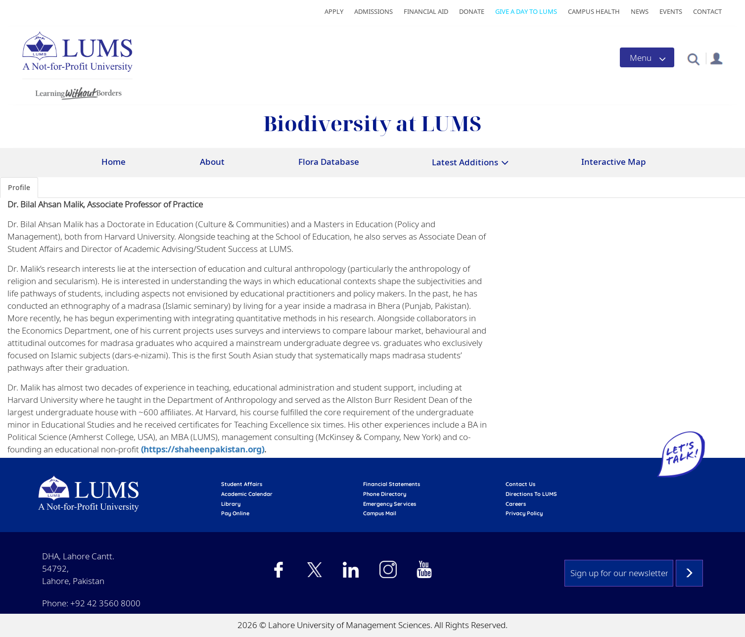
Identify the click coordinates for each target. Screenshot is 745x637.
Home (113, 161)
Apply (334, 11)
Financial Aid (426, 11)
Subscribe (689, 573)
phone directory (384, 493)
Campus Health (594, 11)
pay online (235, 513)
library (230, 503)
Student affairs (241, 484)
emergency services (389, 503)
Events (670, 11)
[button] (693, 58)
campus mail (379, 513)
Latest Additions (465, 162)
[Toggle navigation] (647, 57)
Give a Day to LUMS (526, 11)
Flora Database (328, 161)
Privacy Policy (524, 513)
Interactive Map (613, 161)
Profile (19, 187)
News (640, 11)
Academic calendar (247, 493)
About (212, 161)
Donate (471, 11)
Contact (707, 11)
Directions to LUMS (531, 493)
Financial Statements (391, 484)
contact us (520, 484)
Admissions (373, 11)
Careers (516, 503)
